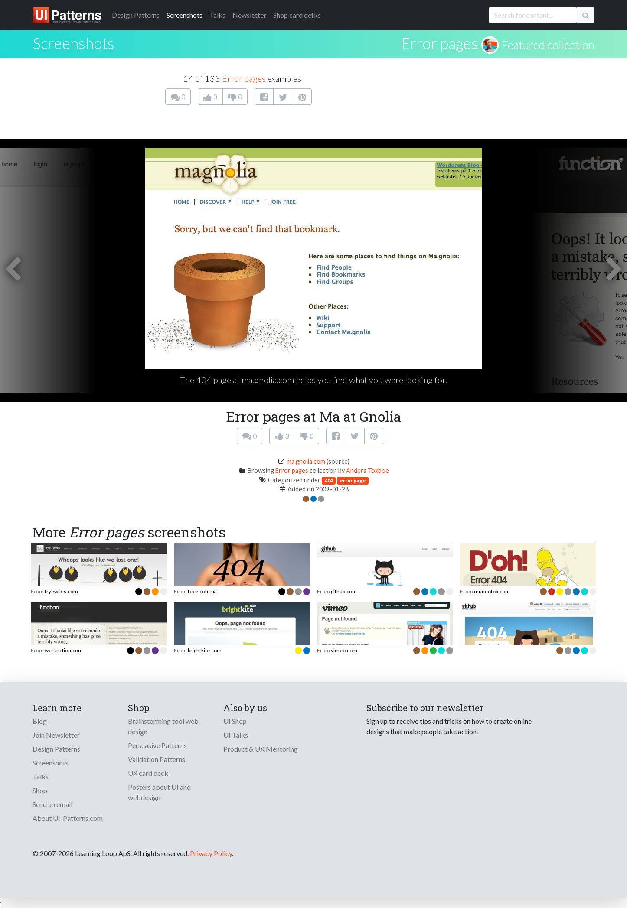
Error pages (439, 43)
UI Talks (235, 735)
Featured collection (548, 45)
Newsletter (249, 15)
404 (329, 480)
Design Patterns (56, 749)
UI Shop (235, 721)
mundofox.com (492, 591)
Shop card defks (297, 15)
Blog (40, 721)
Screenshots (184, 15)
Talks (217, 15)
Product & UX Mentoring (260, 749)
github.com (344, 591)
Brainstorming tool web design (163, 726)
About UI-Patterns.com (68, 818)
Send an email (52, 804)
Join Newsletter (56, 735)
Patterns (136, 15)
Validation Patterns (156, 759)
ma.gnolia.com (306, 461)
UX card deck (148, 773)
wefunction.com (64, 650)
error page (353, 480)
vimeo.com (344, 650)
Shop (40, 790)
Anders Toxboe (367, 470)
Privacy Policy (211, 853)
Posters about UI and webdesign (159, 792)
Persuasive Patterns (157, 745)
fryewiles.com (61, 591)
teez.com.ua (202, 591)
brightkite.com (205, 650)
